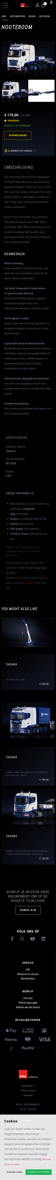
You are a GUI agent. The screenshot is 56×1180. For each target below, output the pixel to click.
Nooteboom (44, 16)
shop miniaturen (17, 16)
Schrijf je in (28, 910)
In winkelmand (18, 135)
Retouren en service (28, 974)
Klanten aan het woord (28, 1007)
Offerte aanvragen (28, 1002)
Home (3, 16)
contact (30, 583)
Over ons (28, 998)
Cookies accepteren (38, 1172)
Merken (32, 16)
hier (17, 578)
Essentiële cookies (15, 1172)
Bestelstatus (28, 978)
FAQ (28, 969)
